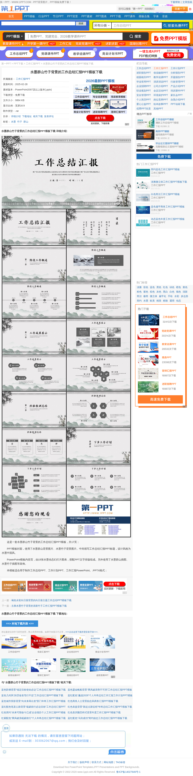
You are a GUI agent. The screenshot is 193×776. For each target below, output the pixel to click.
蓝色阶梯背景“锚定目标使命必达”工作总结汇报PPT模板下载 (33, 689)
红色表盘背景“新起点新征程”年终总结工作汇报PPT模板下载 (100, 706)
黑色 (158, 287)
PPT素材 (87, 16)
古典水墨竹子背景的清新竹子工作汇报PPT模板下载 (39, 605)
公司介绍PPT (161, 86)
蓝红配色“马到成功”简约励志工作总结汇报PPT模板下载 (97, 718)
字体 (156, 16)
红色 (165, 287)
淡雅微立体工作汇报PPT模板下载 (169, 181)
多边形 (184, 296)
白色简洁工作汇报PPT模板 (165, 194)
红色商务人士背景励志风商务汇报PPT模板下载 (93, 701)
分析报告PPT (178, 72)
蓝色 (152, 287)
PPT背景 (72, 16)
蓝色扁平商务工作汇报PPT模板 (168, 206)
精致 (165, 300)
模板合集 (144, 16)
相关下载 (38, 116)
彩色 (145, 287)
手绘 (170, 296)
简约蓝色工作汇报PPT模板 (165, 169)
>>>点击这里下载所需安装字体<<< (81, 632)
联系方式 (96, 762)
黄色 (185, 287)
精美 (158, 300)
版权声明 (84, 762)
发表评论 (49, 116)
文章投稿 (187, 2)
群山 (25, 121)
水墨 (13, 121)
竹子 (19, 121)
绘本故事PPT (161, 104)
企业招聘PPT (143, 86)
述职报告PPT (143, 72)
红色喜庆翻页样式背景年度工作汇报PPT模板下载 (94, 712)
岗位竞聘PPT (161, 99)
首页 (11, 16)
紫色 (145, 291)
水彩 (176, 296)
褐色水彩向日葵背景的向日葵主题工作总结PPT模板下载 (41, 600)
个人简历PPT (143, 99)
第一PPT (6, 63)
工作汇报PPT (33, 63)
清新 (185, 291)
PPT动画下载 (178, 104)
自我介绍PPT (178, 99)
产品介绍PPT (178, 86)
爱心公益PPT (143, 104)
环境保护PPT (161, 95)
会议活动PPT (161, 90)
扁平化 (162, 296)
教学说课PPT (161, 77)
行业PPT (43, 16)
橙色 (178, 287)
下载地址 (27, 116)
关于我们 (72, 762)
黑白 (165, 291)
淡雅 (139, 287)
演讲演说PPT (161, 81)
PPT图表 (101, 16)
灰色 (158, 291)
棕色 (152, 291)
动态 (178, 300)
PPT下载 (115, 16)
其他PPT (158, 108)
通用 (172, 300)
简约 (139, 300)
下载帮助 (175, 2)
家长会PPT (176, 95)
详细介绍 (16, 116)
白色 (172, 291)
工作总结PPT (143, 68)
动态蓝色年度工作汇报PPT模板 (168, 219)
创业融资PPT (161, 72)
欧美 (152, 300)
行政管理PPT (178, 81)
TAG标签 (120, 762)
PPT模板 (29, 16)
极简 (145, 296)
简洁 (139, 296)
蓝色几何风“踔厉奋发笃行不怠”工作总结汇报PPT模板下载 (32, 695)
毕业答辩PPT (143, 81)
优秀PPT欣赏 (143, 108)
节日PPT (58, 16)
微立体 (153, 296)
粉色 (139, 291)
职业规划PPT (143, 90)
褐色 (178, 291)
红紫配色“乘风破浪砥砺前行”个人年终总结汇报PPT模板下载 (33, 718)
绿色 (172, 287)
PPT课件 (129, 16)
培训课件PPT (178, 90)
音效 (165, 16)
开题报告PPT (178, 77)
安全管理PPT (143, 95)
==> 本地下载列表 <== (20, 623)
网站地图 (108, 762)
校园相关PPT (143, 77)
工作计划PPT (178, 68)
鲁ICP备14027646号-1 (128, 771)
